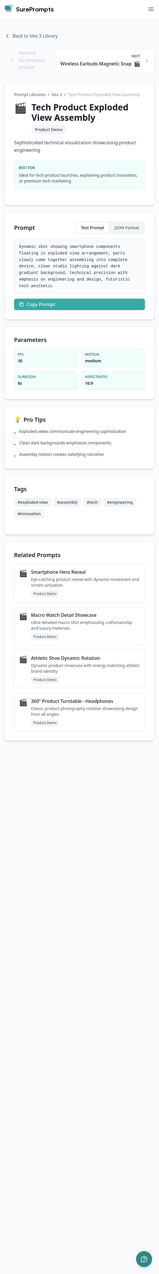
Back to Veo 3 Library (31, 36)
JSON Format (127, 227)
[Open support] (144, 1259)
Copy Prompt (37, 304)
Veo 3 (57, 94)
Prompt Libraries (30, 94)
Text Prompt (92, 227)
